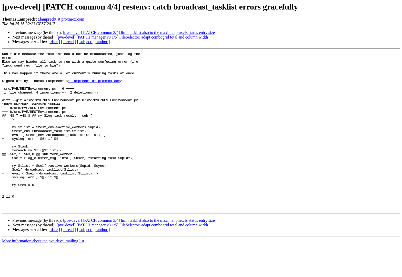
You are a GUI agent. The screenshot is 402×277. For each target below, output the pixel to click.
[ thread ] (68, 42)
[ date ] (54, 42)
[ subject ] (85, 42)
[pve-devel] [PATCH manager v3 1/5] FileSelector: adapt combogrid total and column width (132, 37)
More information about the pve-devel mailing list (43, 272)
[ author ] (102, 42)
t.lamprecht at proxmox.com (61, 19)
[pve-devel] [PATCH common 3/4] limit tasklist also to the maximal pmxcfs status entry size (139, 32)
